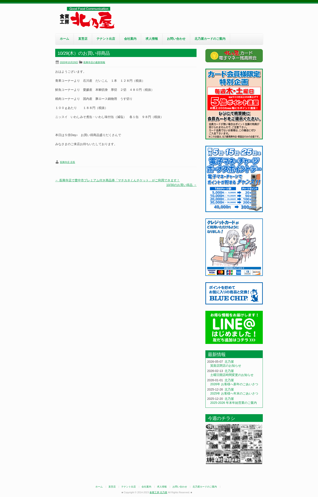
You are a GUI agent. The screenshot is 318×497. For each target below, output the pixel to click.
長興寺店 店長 (67, 162)
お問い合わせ (176, 38)
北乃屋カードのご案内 (210, 38)
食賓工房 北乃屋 (88, 18)
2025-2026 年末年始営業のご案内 (233, 402)
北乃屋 (229, 361)
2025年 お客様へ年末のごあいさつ (234, 393)
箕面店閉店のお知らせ (225, 365)
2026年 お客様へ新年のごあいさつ (234, 384)
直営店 (82, 38)
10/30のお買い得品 (181, 185)
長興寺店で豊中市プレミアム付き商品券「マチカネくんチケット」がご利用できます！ (117, 180)
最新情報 (216, 354)
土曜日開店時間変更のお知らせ (232, 375)
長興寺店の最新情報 (94, 62)
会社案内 (130, 38)
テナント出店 (106, 38)
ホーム (64, 38)
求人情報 (152, 38)
